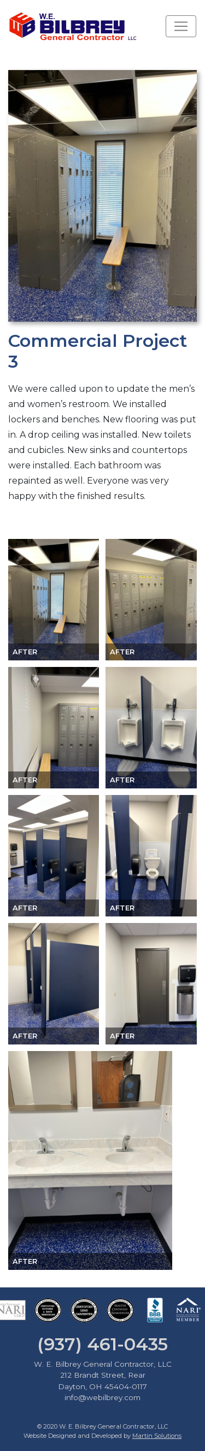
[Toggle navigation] (181, 26)
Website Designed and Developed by (102, 1436)
